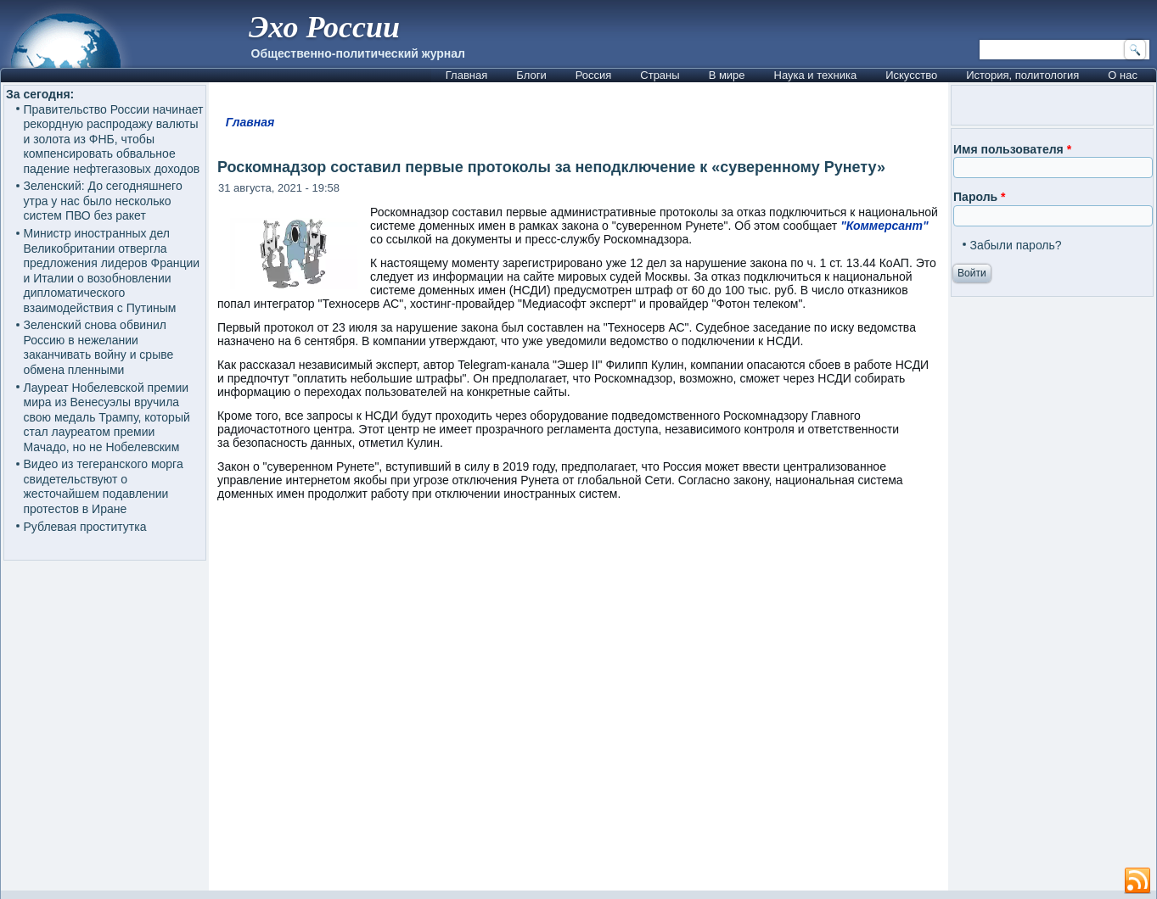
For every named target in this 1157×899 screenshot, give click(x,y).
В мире (727, 75)
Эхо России (324, 27)
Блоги (531, 75)
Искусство (911, 75)
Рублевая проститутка (85, 526)
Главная (466, 75)
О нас (1122, 75)
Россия (594, 75)
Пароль (979, 197)
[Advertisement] (578, 703)
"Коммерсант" (884, 225)
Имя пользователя (1012, 149)
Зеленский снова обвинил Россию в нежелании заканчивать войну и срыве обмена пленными (99, 347)
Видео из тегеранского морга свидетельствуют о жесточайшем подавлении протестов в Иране (103, 486)
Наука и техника (815, 75)
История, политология (1022, 75)
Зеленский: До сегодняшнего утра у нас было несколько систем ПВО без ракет (103, 200)
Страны (659, 75)
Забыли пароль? (1016, 245)
